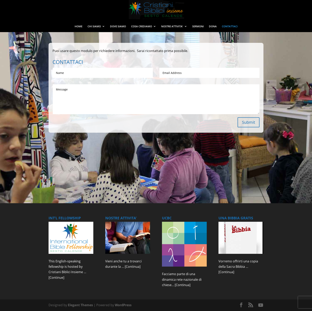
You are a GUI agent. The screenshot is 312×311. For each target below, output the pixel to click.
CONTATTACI (230, 26)
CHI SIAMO (94, 26)
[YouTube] (261, 305)
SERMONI (198, 26)
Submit (248, 122)
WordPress (123, 305)
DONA (213, 26)
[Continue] (56, 277)
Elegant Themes (80, 305)
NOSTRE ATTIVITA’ (172, 26)
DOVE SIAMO (118, 26)
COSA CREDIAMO (141, 26)
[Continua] (132, 266)
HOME (78, 26)
